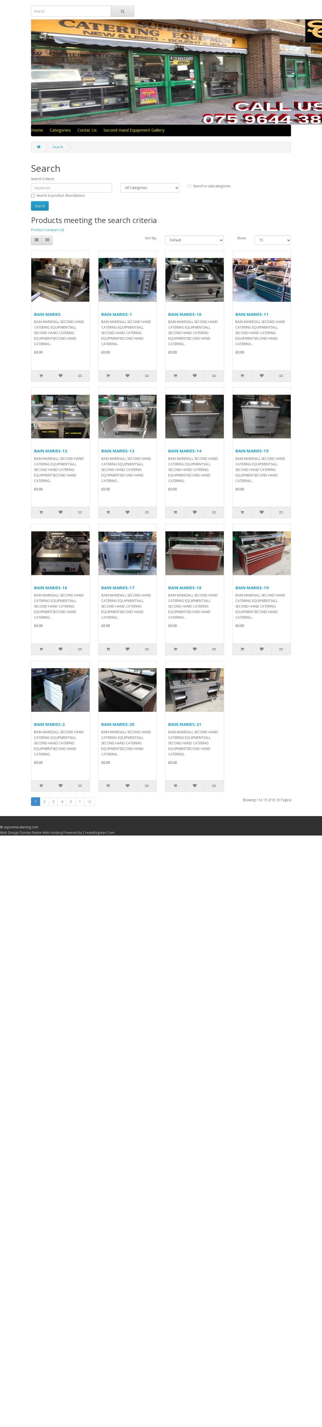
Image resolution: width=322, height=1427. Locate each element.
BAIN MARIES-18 (184, 587)
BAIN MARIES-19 (252, 587)
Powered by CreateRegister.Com (89, 832)
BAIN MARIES (47, 314)
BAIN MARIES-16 (50, 587)
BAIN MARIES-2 (49, 724)
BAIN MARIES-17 (117, 587)
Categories (60, 130)
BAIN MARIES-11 (252, 314)
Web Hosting (52, 832)
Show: (241, 238)
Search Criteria (42, 178)
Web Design (9, 832)
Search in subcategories (209, 186)
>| (90, 801)
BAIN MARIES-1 (116, 314)
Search (58, 147)
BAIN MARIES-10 (184, 314)
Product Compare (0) (47, 229)
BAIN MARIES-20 (117, 724)
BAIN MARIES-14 (184, 451)
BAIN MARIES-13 (117, 451)
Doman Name (30, 832)
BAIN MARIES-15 (252, 451)
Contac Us (87, 130)
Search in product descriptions (58, 195)
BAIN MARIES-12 (50, 451)
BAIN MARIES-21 (184, 724)
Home (37, 130)
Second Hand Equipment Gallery (134, 130)
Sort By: (151, 238)
